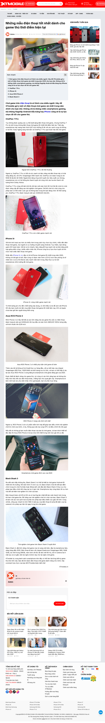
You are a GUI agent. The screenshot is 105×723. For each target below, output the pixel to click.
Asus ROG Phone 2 (15, 94)
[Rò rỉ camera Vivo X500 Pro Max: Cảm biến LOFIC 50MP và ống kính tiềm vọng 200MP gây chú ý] (37, 621)
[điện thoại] (25, 103)
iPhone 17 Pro (57, 702)
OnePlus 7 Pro (14, 88)
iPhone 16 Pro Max (35, 704)
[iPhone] (47, 112)
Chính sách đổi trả (68, 677)
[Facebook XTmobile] (7, 692)
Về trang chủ (31, 682)
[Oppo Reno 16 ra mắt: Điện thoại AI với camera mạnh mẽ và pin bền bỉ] (16, 621)
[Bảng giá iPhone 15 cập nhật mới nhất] (78, 66)
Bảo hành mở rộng (68, 669)
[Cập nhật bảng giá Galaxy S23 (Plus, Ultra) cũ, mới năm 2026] (16, 642)
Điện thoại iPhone (10, 702)
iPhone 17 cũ (33, 709)
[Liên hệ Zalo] (100, 712)
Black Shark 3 (13, 97)
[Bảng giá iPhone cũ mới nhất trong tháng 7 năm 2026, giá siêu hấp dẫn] (84, 46)
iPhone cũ (8, 709)
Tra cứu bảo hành (50, 684)
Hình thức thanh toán (51, 681)
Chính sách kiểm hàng (70, 687)
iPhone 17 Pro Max (35, 702)
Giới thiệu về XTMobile (34, 669)
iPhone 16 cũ (57, 709)
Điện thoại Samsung (11, 707)
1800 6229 (71, 3)
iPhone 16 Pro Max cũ (83, 709)
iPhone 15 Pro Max (59, 704)
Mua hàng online (50, 674)
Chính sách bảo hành (69, 680)
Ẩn (65, 75)
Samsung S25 (81, 707)
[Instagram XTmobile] (17, 692)
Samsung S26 (57, 707)
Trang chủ (3, 9)
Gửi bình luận (60, 603)
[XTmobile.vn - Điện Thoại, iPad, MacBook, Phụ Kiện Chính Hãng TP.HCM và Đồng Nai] (12, 4)
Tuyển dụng (31, 675)
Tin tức (9, 9)
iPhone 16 (8, 704)
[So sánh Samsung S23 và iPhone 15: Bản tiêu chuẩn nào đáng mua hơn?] (37, 642)
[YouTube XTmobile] (11, 692)
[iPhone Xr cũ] (18, 255)
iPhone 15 (80, 704)
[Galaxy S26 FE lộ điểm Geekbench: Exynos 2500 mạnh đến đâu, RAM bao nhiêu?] (57, 642)
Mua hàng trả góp (50, 671)
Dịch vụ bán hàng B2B (52, 696)
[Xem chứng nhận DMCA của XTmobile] (94, 678)
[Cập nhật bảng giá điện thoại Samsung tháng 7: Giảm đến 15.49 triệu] (57, 621)
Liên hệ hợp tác (32, 672)
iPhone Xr (12, 91)
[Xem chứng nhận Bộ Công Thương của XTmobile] (85, 678)
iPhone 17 (80, 702)
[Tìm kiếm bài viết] (49, 4)
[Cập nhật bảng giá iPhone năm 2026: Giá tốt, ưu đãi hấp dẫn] (78, 51)
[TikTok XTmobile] (14, 692)
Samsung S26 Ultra (35, 707)
